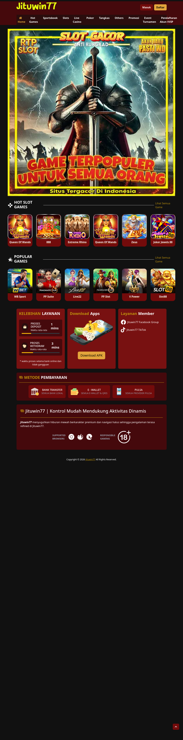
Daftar (160, 7)
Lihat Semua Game (162, 205)
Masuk (146, 7)
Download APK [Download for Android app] (92, 355)
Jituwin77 (90, 459)
